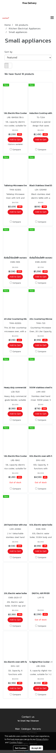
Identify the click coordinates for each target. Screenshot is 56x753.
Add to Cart (15, 139)
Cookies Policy (15, 742)
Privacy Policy (42, 739)
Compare (17, 149)
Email (23, 721)
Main (17, 729)
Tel (18, 721)
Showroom (35, 721)
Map (28, 721)
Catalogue (26, 729)
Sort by (9, 52)
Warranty (36, 729)
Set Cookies (20, 748)
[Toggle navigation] (52, 18)
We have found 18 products (19, 74)
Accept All (36, 748)
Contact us (28, 717)
